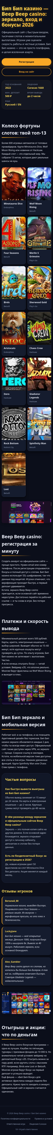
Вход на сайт (26, 71)
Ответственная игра (16, 1124)
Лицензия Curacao (37, 1124)
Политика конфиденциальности (15, 1118)
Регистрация (26, 61)
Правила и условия (43, 1118)
